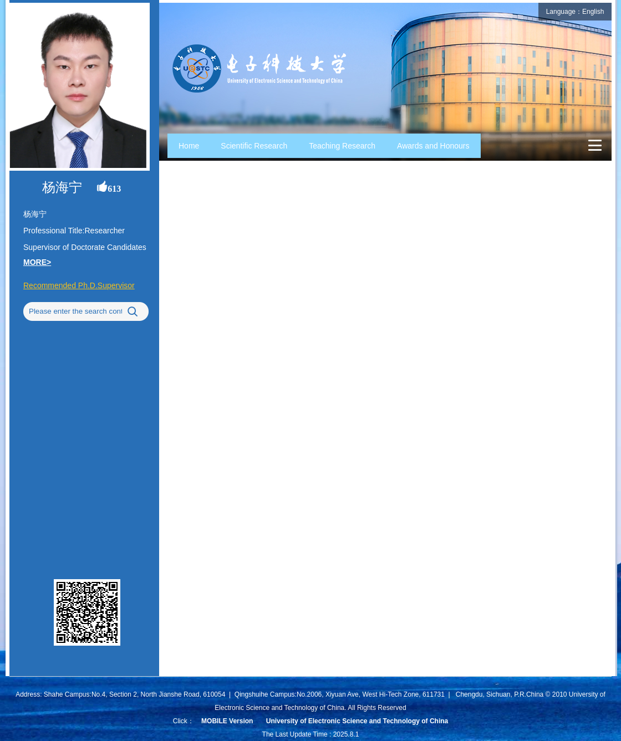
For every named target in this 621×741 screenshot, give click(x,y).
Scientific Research (254, 145)
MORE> (37, 262)
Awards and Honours (433, 145)
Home (189, 145)
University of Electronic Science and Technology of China (357, 721)
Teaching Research (342, 145)
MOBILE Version (227, 721)
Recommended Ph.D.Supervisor (79, 285)
